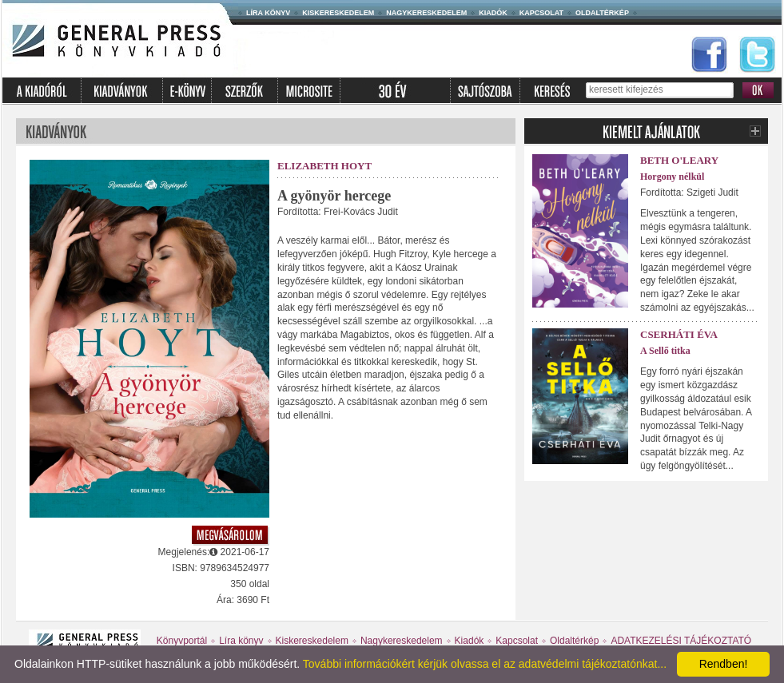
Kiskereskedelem (338, 13)
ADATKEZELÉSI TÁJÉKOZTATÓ (681, 640)
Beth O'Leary (679, 160)
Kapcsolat (541, 13)
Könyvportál (182, 640)
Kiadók (493, 13)
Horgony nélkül (672, 176)
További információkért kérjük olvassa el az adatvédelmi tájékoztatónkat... (485, 663)
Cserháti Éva (679, 334)
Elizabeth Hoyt (324, 166)
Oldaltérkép (602, 13)
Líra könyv (268, 13)
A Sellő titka (665, 350)
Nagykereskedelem (426, 13)
